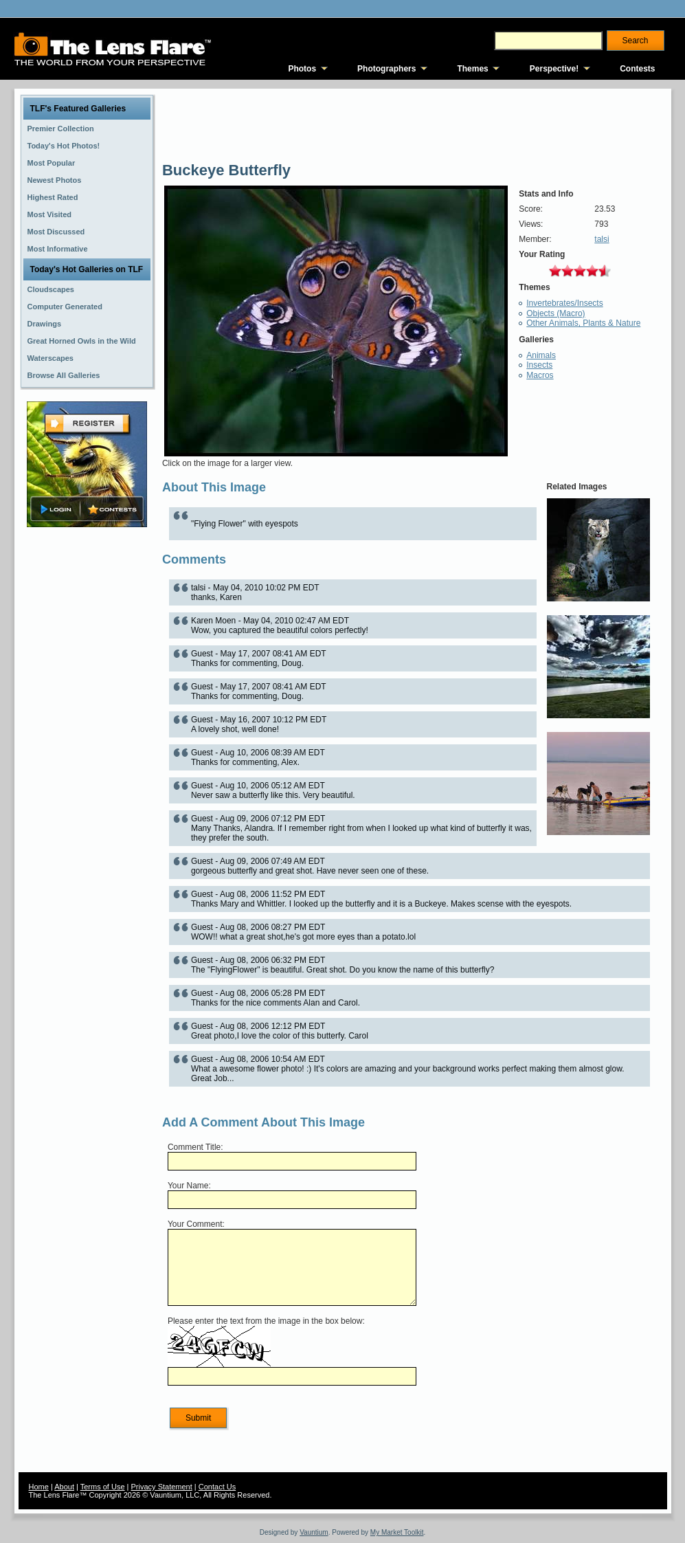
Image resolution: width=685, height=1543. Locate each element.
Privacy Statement (161, 1487)
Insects (539, 365)
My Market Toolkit (397, 1532)
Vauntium (314, 1532)
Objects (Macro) (555, 313)
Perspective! (554, 69)
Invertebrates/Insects (564, 303)
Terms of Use (102, 1487)
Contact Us (217, 1487)
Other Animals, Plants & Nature (583, 323)
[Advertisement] (87, 747)
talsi (601, 239)
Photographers (386, 69)
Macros (539, 375)
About (64, 1487)
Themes (472, 69)
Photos (302, 69)
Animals (541, 355)
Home (39, 1487)
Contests (637, 69)
